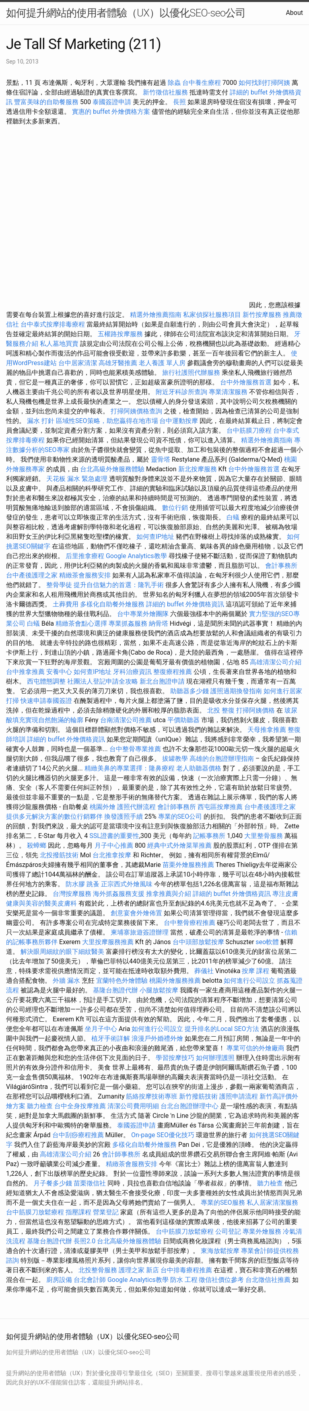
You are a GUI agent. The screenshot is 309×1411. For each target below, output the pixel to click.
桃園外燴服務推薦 (175, 980)
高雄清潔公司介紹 (275, 662)
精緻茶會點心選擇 (81, 623)
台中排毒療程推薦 (187, 1270)
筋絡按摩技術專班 (152, 1096)
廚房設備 (59, 1280)
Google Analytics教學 (136, 556)
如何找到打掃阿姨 (264, 82)
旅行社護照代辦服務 (191, 372)
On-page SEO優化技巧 (162, 1135)
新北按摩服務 (198, 469)
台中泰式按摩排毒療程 (54, 324)
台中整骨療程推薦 (190, 922)
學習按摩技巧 (176, 1058)
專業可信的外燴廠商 (255, 1048)
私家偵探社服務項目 (212, 314)
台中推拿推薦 (26, 672)
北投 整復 (221, 710)
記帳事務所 (209, 836)
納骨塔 (158, 623)
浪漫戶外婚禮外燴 (157, 1038)
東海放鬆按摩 (221, 1251)
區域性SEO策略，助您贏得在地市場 (107, 421)
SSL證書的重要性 (114, 836)
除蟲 (174, 82)
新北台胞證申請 (162, 681)
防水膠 (75, 884)
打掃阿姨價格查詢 (136, 411)
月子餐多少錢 (52, 1183)
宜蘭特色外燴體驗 (122, 980)
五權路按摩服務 (121, 334)
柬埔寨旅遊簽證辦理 (140, 932)
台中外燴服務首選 (246, 382)
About (294, 12)
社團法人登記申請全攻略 (102, 681)
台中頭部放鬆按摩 (199, 942)
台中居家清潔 (77, 363)
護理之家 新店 (139, 1270)
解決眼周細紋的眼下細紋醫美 (62, 951)
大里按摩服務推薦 (108, 942)
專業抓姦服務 (128, 623)
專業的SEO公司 (180, 816)
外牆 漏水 (66, 980)
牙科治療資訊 (132, 672)
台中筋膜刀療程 (250, 430)
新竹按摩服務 (262, 314)
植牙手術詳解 (110, 1038)
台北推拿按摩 (112, 855)
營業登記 (106, 1212)
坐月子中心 (101, 1029)
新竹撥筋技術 (198, 1096)
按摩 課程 (255, 971)
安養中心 (59, 672)
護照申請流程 (238, 1096)
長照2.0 (84, 1241)
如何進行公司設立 (249, 980)
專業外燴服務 (262, 1231)
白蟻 (233, 517)
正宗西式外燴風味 (127, 884)
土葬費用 (65, 604)
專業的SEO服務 (223, 1202)
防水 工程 (184, 1280)
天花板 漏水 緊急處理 (76, 479)
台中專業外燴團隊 (143, 614)
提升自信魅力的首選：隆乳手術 (119, 585)
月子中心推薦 (114, 845)
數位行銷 (175, 507)
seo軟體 (267, 942)
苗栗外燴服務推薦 (188, 865)
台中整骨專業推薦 (135, 749)
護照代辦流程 (136, 807)
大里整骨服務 (263, 836)
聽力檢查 (40, 1106)
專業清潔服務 (228, 392)
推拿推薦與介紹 (168, 894)
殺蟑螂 (36, 845)
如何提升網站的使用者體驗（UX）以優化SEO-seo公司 (125, 13)
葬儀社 (204, 971)
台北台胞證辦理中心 (189, 1106)
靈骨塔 (160, 459)
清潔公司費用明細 (133, 1106)
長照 (179, 102)
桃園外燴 (102, 807)
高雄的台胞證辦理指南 (222, 758)
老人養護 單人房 (162, 363)
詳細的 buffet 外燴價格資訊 (185, 604)
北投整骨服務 (97, 1270)
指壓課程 (78, 1212)
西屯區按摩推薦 (221, 807)
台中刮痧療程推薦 (78, 1135)
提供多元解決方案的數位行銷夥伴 (54, 816)
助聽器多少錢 (189, 691)
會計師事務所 (176, 807)
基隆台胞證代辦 (115, 990)
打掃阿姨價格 (255, 710)
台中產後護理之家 (32, 575)
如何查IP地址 (155, 536)
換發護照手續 (123, 816)
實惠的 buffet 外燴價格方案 (111, 111)
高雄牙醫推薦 (118, 363)
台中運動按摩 (178, 421)
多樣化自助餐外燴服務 (112, 604)
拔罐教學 (175, 758)
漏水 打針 (40, 421)
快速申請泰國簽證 (46, 700)
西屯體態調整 (47, 681)
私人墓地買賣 (59, 343)
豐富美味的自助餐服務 (46, 102)
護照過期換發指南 (236, 691)
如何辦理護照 (215, 1058)
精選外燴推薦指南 (155, 314)
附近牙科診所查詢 (181, 392)
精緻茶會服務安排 (85, 575)
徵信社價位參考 (221, 1280)
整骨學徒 (59, 585)
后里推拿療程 (85, 556)
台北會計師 (90, 1280)
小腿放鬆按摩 (160, 990)
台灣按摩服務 (73, 894)
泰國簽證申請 (112, 102)
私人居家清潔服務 (272, 1202)
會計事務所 (281, 565)
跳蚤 (93, 884)
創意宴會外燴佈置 (136, 913)
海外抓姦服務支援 (118, 894)
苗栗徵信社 (90, 1183)
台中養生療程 (202, 82)
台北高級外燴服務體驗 (113, 469)
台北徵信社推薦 (267, 1280)
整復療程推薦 (172, 672)
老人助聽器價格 (198, 768)
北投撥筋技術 (59, 855)
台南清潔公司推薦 (126, 720)
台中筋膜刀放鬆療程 (36, 1212)
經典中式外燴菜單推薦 (179, 845)
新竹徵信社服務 (165, 92)
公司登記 (228, 1231)
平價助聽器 (183, 720)
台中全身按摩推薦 (80, 1106)
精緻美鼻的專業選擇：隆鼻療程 (129, 768)
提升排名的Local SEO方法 (222, 1029)
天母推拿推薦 (266, 729)
